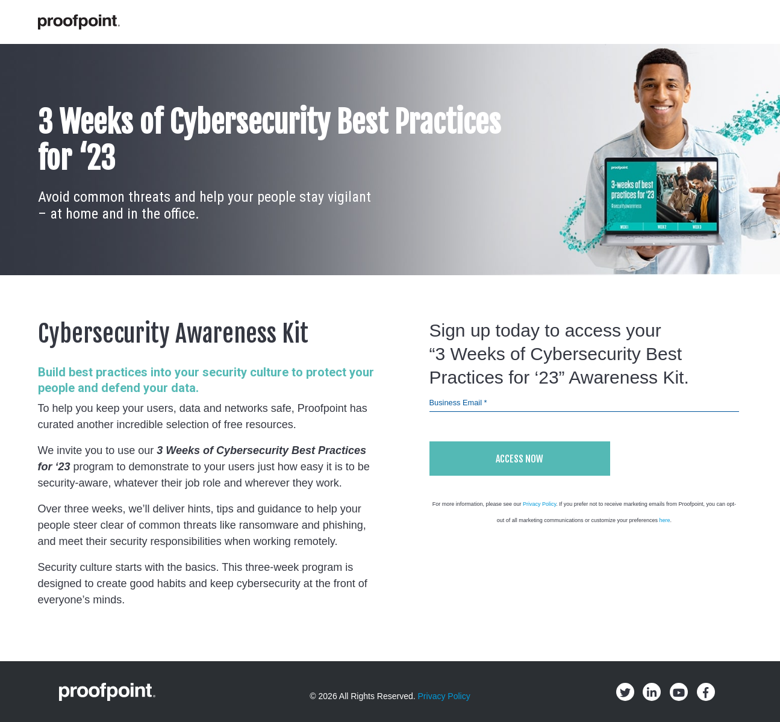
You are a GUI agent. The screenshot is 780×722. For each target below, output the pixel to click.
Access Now (519, 459)
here (664, 520)
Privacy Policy (539, 504)
